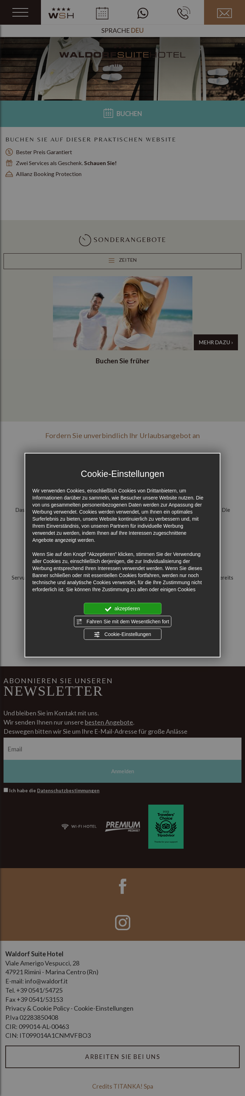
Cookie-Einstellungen (122, 634)
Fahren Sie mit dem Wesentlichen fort (122, 621)
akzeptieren (122, 609)
